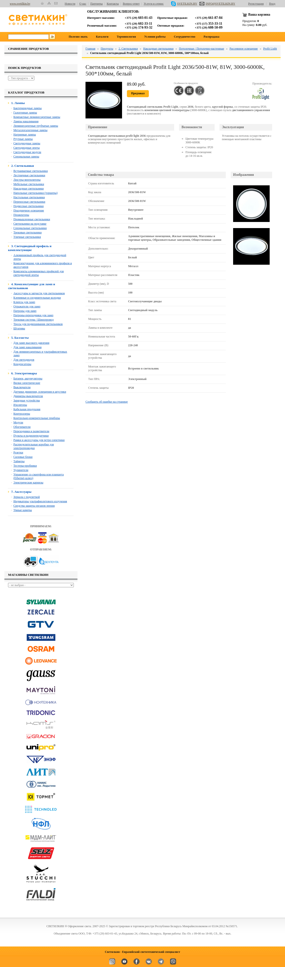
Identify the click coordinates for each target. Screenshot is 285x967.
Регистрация (256, 3)
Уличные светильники (27, 237)
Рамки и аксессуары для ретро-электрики (39, 440)
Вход (272, 3)
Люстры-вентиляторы (27, 179)
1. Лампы (18, 103)
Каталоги (102, 36)
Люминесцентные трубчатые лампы (35, 125)
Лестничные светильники (29, 175)
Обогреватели (22, 427)
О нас (82, 3)
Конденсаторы (22, 364)
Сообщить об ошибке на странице (107, 401)
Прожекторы (21, 215)
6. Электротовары (24, 373)
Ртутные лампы (23, 139)
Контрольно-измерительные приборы (36, 418)
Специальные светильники (30, 228)
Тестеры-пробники (25, 465)
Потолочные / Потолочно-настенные (201, 48)
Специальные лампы (26, 156)
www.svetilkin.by (20, 3)
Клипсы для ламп (24, 302)
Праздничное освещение (28, 210)
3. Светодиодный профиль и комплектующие (29, 248)
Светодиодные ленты (26, 147)
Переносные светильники (29, 201)
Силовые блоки (23, 457)
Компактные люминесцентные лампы (36, 117)
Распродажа (211, 36)
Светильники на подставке (30, 223)
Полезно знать (78, 36)
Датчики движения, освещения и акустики (39, 391)
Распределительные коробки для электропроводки (33, 446)
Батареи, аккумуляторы (27, 378)
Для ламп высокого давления (31, 343)
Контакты (113, 3)
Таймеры (19, 461)
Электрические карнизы (28, 482)
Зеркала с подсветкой (26, 497)
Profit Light (270, 48)
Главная (90, 48)
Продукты (107, 48)
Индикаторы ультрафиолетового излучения (40, 501)
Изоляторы (20, 405)
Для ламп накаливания (27, 347)
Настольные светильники (29, 197)
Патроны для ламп (25, 311)
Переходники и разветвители (31, 431)
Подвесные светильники (28, 206)
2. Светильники (22, 166)
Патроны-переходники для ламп (33, 315)
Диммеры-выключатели (28, 396)
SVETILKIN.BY (184, 3)
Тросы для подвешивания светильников (38, 324)
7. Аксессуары (21, 492)
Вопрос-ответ (131, 3)
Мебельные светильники (28, 184)
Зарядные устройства (26, 400)
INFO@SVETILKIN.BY (217, 3)
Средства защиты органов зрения (34, 505)
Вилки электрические (26, 383)
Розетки (18, 452)
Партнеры (96, 3)
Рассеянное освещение (243, 48)
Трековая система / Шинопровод (33, 319)
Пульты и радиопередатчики (31, 435)
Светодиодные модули (27, 152)
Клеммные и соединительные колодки (37, 297)
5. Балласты (20, 337)
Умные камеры (22, 510)
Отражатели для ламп (26, 306)
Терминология (126, 36)
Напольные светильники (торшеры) (35, 193)
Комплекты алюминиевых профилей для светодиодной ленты (38, 273)
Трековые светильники (27, 232)
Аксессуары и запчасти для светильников (39, 293)
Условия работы (155, 36)
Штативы (19, 328)
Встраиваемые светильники (30, 171)
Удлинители (20, 470)
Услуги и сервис (154, 3)
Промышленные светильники (31, 219)
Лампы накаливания (25, 121)
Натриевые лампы (24, 134)
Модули (18, 422)
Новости (70, 3)
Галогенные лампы (25, 112)
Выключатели (21, 387)
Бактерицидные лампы (27, 108)
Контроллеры (21, 413)
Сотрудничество (184, 36)
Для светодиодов (23, 359)
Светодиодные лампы (26, 143)
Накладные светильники (28, 188)
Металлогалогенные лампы (30, 130)
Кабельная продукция (26, 409)
